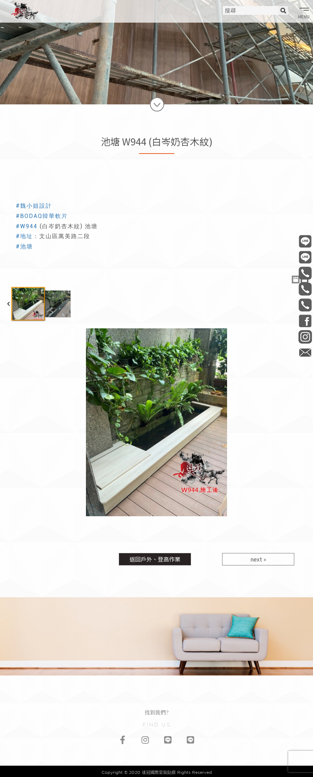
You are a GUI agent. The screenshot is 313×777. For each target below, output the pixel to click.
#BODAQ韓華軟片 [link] (42, 216)
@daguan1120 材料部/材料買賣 (305, 257)
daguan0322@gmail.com (305, 353)
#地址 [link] (24, 236)
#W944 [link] (26, 226)
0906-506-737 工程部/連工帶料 (305, 273)
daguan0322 (305, 337)
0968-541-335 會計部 (305, 305)
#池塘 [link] (24, 246)
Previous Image (8, 422)
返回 (154, 559)
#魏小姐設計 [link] (34, 205)
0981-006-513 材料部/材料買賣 (305, 289)
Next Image (304, 422)
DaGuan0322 (305, 321)
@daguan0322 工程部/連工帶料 (305, 241)
